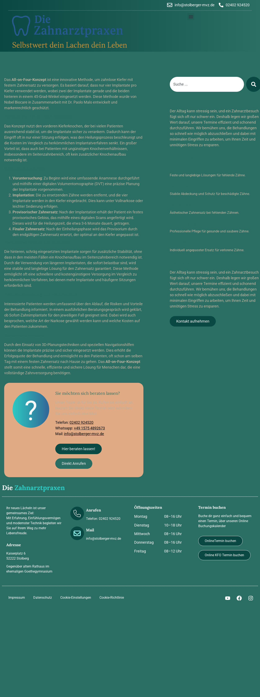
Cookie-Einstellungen (75, 598)
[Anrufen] (77, 513)
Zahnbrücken (189, 204)
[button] (190, 16)
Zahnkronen (189, 185)
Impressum (16, 598)
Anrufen (93, 510)
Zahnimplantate (192, 167)
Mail (90, 530)
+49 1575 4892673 (89, 428)
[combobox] (215, 84)
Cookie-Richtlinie (111, 598)
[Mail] (77, 533)
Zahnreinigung (191, 223)
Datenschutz (42, 598)
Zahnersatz (188, 242)
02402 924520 (81, 422)
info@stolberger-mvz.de (84, 434)
